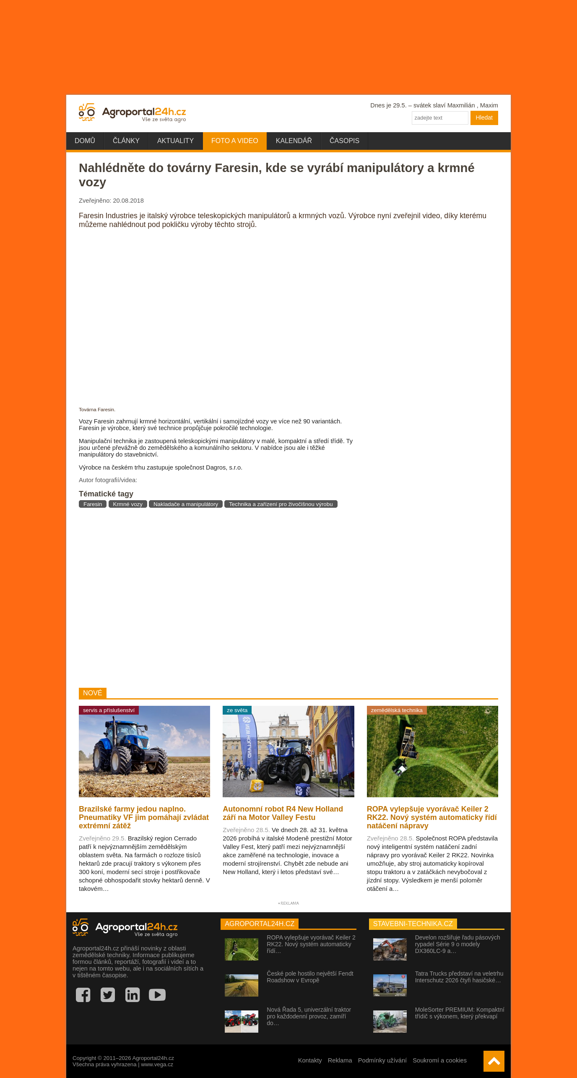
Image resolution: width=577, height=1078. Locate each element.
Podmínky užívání (382, 1060)
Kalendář (294, 140)
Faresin (92, 504)
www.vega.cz (157, 1064)
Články (126, 140)
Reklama (340, 1060)
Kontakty (310, 1060)
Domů (85, 140)
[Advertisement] (219, 597)
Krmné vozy (128, 504)
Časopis (344, 140)
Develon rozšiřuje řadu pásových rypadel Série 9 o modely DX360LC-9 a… (457, 944)
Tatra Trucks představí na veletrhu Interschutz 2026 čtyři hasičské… (459, 977)
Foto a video (234, 140)
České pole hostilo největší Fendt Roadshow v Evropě (310, 977)
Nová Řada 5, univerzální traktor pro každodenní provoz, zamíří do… (309, 1016)
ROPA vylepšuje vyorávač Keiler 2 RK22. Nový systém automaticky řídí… (311, 944)
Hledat (484, 117)
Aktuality (175, 140)
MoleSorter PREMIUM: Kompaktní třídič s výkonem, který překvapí (459, 1013)
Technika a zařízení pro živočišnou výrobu (281, 504)
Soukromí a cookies (440, 1060)
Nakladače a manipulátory (185, 504)
